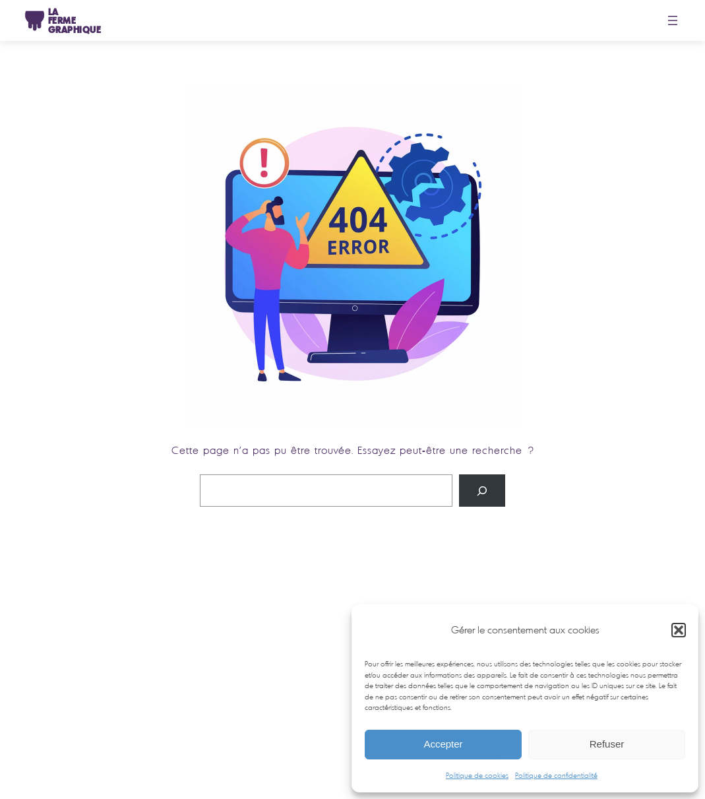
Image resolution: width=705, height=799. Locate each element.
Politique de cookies (477, 775)
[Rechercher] (482, 490)
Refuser (607, 744)
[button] (678, 630)
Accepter (442, 744)
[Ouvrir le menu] (673, 20)
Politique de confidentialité (556, 775)
